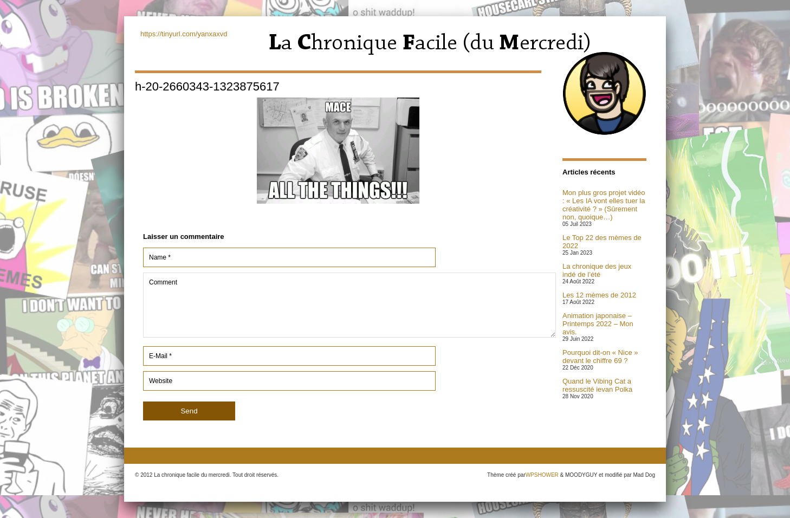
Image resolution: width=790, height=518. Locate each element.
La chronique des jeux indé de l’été (596, 270)
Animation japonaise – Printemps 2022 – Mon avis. (597, 324)
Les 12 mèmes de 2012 (599, 295)
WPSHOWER (542, 475)
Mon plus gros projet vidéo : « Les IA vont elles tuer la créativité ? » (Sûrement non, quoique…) (603, 205)
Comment (349, 305)
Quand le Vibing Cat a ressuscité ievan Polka (597, 385)
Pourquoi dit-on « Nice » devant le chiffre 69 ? (600, 356)
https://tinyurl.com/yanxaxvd (183, 34)
